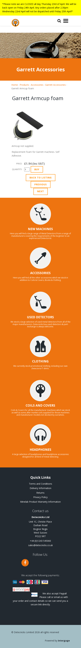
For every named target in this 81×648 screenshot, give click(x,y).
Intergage (64, 640)
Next (40, 191)
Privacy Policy (40, 497)
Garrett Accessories (55, 84)
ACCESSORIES (40, 273)
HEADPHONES (40, 449)
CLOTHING (40, 361)
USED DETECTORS (40, 317)
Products (24, 84)
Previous (40, 184)
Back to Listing (41, 177)
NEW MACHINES (40, 229)
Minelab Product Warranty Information (40, 501)
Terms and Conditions (40, 483)
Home (14, 84)
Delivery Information (40, 488)
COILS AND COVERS (40, 405)
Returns (40, 492)
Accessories (37, 84)
